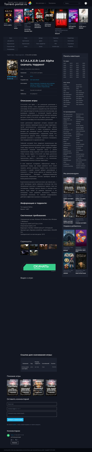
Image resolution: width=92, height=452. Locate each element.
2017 (71, 67)
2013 (71, 75)
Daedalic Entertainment (80, 116)
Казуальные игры (67, 271)
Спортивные (78, 247)
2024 (65, 69)
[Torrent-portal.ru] (18, 3)
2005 (77, 75)
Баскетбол (66, 86)
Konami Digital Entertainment (80, 128)
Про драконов (67, 98)
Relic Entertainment (81, 160)
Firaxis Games (79, 125)
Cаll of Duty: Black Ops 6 (48, 25)
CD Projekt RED (80, 156)
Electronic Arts (80, 114)
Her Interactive (67, 156)
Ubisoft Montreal (68, 116)
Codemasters (67, 143)
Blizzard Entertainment (67, 150)
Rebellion (78, 121)
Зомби (65, 84)
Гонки (73, 25)
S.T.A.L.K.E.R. (33, 86)
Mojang (78, 123)
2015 (71, 71)
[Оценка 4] (12, 76)
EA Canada (66, 131)
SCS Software (79, 150)
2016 (71, 69)
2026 (65, 65)
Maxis (65, 141)
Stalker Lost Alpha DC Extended (80, 199)
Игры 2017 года (67, 194)
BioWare (66, 147)
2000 (83, 69)
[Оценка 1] (8, 76)
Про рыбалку (67, 96)
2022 (65, 73)
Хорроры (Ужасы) (79, 271)
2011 (77, 63)
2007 (77, 71)
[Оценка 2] (9, 76)
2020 (65, 77)
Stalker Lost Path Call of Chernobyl (68, 222)
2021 (65, 75)
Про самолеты (80, 104)
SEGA (77, 152)
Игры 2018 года (67, 218)
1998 (83, 73)
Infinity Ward (79, 140)
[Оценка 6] (15, 76)
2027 (65, 63)
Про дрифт (66, 100)
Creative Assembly (68, 166)
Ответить (14, 442)
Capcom (66, 127)
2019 (71, 63)
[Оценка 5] (14, 76)
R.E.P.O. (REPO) (8, 25)
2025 (65, 67)
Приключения (18, 25)
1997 (83, 75)
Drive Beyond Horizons (72, 27)
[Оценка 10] (12, 79)
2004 (77, 77)
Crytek (77, 138)
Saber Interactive (80, 131)
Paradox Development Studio (79, 134)
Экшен (5, 23)
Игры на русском (19, 55)
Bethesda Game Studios (68, 153)
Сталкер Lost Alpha (81, 223)
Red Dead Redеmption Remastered (38, 26)
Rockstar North (67, 124)
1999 (83, 71)
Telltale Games (67, 133)
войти (14, 424)
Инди (15, 26)
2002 (83, 65)
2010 (77, 65)
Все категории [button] (40, 3)
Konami (78, 142)
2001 (83, 67)
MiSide (16, 28)
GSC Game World (34, 79)
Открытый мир (45, 86)
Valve (65, 162)
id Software (66, 164)
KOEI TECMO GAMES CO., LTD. (68, 119)
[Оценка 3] (11, 76)
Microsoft (66, 139)
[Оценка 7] (8, 79)
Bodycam (57, 33)
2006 (77, 73)
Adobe (65, 122)
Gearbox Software (80, 166)
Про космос (67, 104)
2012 (71, 77)
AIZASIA (66, 273)
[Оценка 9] (11, 79)
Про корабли (67, 102)
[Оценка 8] (9, 79)
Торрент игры (10, 55)
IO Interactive (79, 146)
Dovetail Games (80, 154)
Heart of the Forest (81, 273)
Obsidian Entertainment (67, 159)
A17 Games (79, 162)
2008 (77, 69)
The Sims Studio (68, 135)
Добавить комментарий (15, 419)
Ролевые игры (67, 248)
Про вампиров (67, 94)
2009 (77, 67)
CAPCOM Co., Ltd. (68, 129)
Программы (52, 3)
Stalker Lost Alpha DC (12, 386)
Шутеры (52, 83)
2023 (65, 71)
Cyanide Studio (80, 119)
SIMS (65, 90)
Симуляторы (17, 23)
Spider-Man (66, 88)
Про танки (66, 92)
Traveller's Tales (80, 164)
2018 (71, 65)
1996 (83, 77)
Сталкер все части (45, 83)
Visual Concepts (80, 144)
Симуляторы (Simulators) (27, 27)
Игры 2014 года (48, 85)
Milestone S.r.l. (67, 145)
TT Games (78, 158)
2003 (83, 63)
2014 (31, 76)
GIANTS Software (80, 168)
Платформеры (79, 248)
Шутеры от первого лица (37, 85)
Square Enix (67, 137)
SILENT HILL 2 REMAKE (82, 27)
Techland (78, 148)
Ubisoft (65, 126)
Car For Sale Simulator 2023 (28, 30)
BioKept (66, 250)
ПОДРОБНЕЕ (12, 392)
